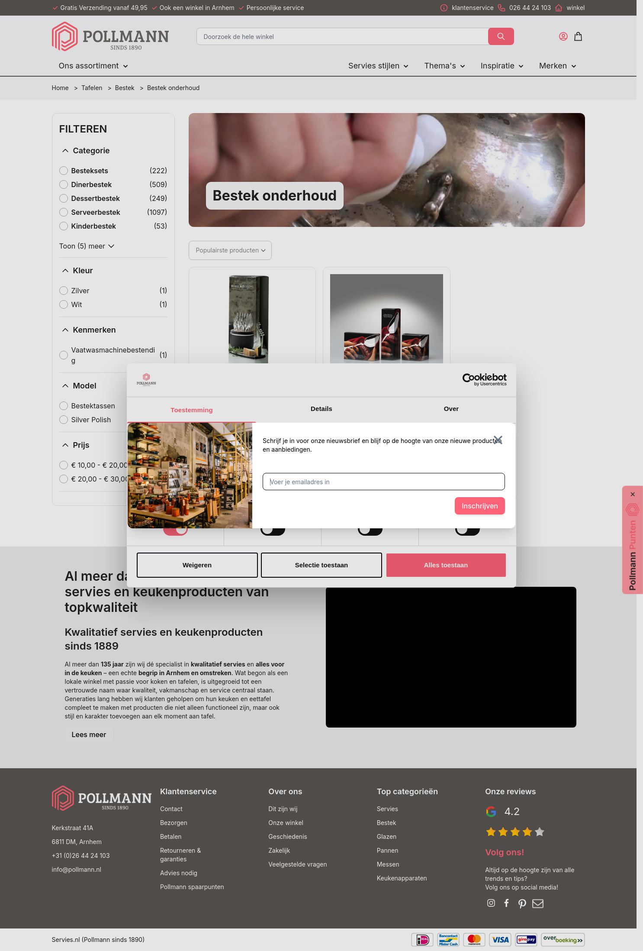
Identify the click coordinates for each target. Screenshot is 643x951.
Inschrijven (480, 505)
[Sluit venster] (498, 440)
